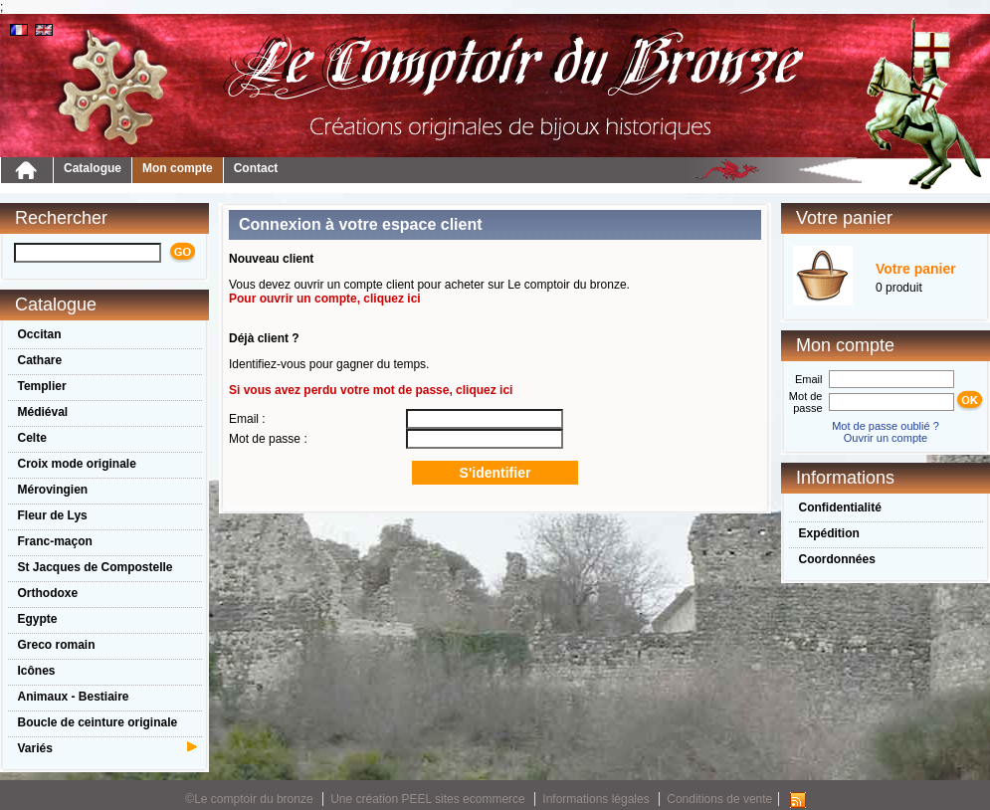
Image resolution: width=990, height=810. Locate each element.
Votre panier (916, 269)
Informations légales (595, 799)
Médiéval (43, 412)
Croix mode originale (77, 464)
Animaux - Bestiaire (73, 697)
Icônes (37, 671)
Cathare (40, 360)
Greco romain (57, 645)
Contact (256, 168)
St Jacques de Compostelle (95, 567)
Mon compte (177, 168)
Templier (42, 386)
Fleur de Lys (53, 515)
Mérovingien (53, 490)
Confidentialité (840, 507)
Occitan (40, 334)
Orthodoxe (48, 593)
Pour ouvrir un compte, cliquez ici (325, 298)
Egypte (38, 619)
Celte (32, 438)
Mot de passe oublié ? (885, 426)
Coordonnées (837, 559)
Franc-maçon (55, 541)
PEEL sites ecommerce (463, 799)
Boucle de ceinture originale (98, 722)
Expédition (829, 533)
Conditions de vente (719, 799)
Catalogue (92, 168)
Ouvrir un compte (885, 438)
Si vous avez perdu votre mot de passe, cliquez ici (370, 390)
